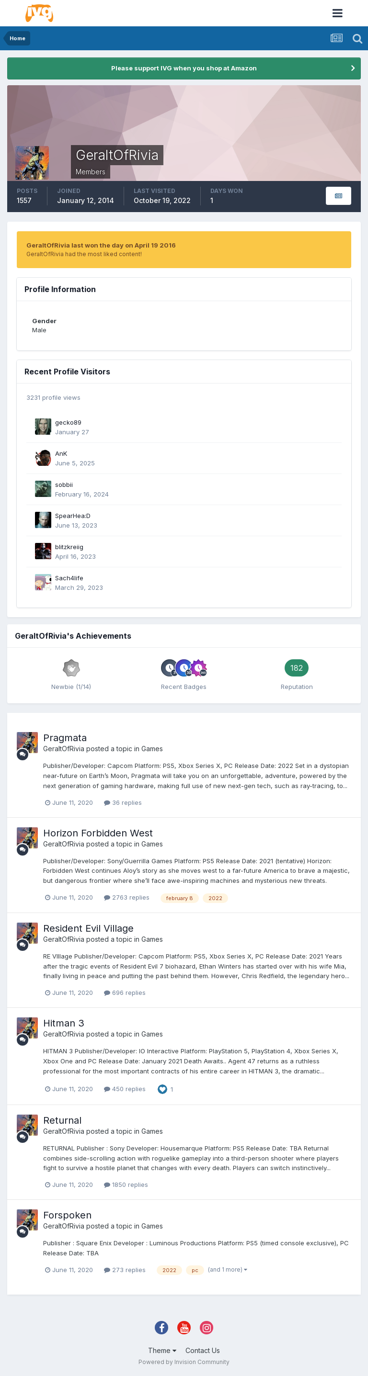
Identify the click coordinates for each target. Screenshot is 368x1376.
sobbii (64, 484)
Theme (162, 1350)
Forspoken (67, 1215)
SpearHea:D (73, 515)
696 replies (125, 992)
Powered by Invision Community (184, 1361)
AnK (61, 453)
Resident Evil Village (88, 928)
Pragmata (65, 738)
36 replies (123, 802)
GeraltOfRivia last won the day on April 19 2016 (101, 245)
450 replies (125, 1089)
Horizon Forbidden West (98, 833)
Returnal (62, 1120)
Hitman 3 (63, 1023)
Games (152, 748)
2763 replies (127, 897)
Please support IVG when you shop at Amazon (184, 68)
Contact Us (202, 1350)
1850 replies (126, 1184)
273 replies (125, 1270)
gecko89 (68, 422)
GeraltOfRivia (63, 748)
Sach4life (69, 578)
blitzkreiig (69, 547)
